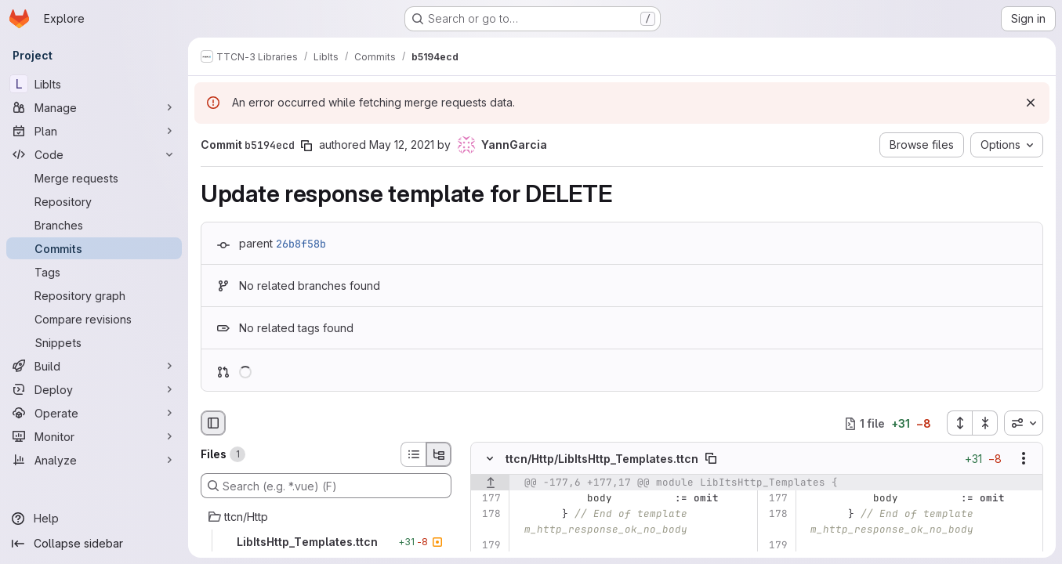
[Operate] (94, 413)
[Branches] (94, 225)
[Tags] (94, 272)
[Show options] (1023, 459)
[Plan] (94, 131)
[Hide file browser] (213, 423)
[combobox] (1023, 423)
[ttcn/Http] (326, 517)
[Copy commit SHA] (306, 145)
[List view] (413, 454)
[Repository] (94, 201)
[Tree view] (438, 454)
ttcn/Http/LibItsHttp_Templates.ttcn (602, 458)
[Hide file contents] (489, 459)
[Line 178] (488, 514)
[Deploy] (94, 389)
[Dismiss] (1030, 102)
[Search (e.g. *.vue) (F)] (326, 485)
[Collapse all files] (985, 423)
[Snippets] (94, 342)
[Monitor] (94, 436)
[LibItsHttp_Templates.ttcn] (326, 542)
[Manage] (94, 107)
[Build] (94, 366)
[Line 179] (488, 546)
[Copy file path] (710, 459)
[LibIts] (94, 84)
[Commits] (94, 248)
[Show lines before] (490, 483)
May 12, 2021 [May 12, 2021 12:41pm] (401, 144)
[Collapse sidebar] (94, 544)
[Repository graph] (94, 295)
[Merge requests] (94, 178)
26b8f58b (301, 244)
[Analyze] (94, 460)
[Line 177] (488, 499)
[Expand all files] (959, 423)
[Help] (94, 519)
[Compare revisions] (94, 319)
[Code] (94, 154)
